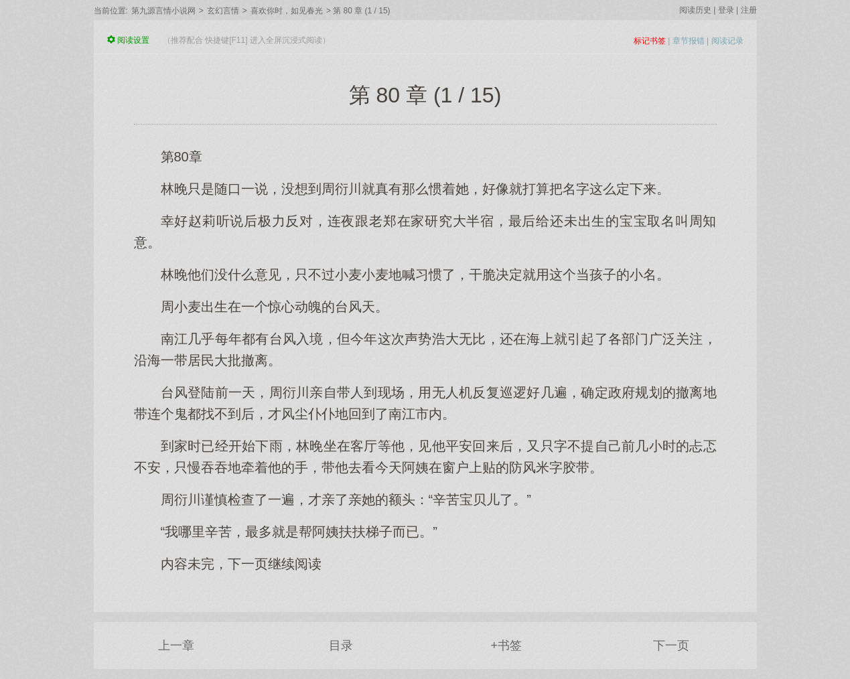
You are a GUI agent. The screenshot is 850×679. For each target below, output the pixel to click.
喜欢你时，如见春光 (287, 10)
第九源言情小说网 (163, 10)
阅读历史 (695, 10)
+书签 (506, 645)
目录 (341, 645)
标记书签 (650, 41)
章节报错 (688, 41)
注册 (749, 10)
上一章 (176, 645)
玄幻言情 (223, 10)
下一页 (671, 645)
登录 (726, 10)
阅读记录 (727, 41)
